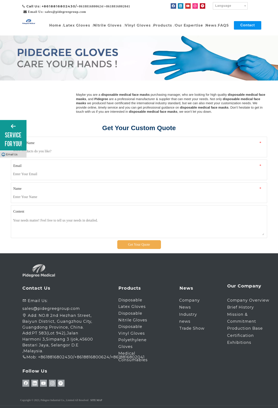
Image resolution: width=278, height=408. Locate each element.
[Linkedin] (180, 6)
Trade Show (192, 328)
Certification (240, 335)
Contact (247, 25)
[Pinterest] (202, 6)
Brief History (240, 307)
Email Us (11, 154)
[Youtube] (188, 6)
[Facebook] (173, 6)
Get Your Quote (139, 244)
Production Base (245, 328)
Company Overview (248, 300)
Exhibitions (239, 342)
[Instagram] (195, 6)
